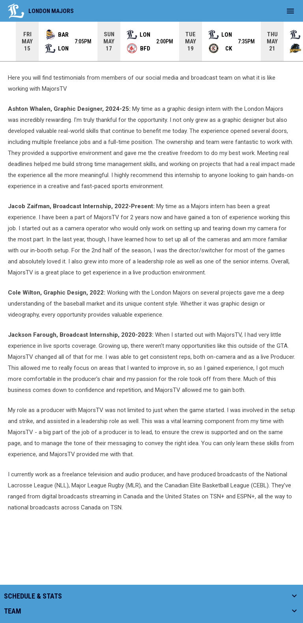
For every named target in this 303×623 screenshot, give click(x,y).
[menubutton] (290, 11)
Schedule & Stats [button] (33, 596)
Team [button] (12, 611)
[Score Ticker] (151, 41)
